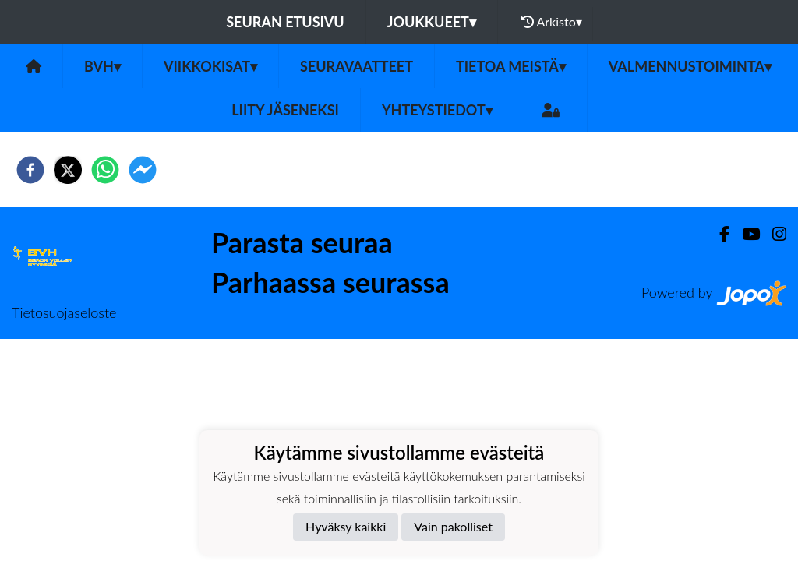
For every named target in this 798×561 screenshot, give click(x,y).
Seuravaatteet (356, 66)
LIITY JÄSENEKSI (285, 109)
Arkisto (551, 21)
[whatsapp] (105, 170)
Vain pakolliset (453, 526)
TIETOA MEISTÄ (511, 66)
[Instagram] (773, 234)
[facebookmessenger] (143, 170)
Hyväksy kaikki (345, 526)
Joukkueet (431, 21)
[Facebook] (718, 234)
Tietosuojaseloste (64, 312)
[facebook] (30, 170)
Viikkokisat (210, 66)
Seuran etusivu (285, 21)
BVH (102, 66)
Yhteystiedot (437, 109)
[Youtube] (744, 234)
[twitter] (68, 170)
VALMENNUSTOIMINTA (690, 66)
